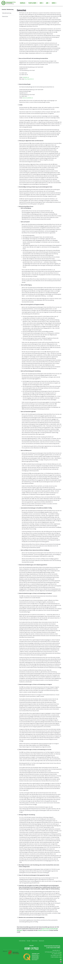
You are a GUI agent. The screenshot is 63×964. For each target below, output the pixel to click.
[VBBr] (8, 3)
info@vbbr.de (26, 77)
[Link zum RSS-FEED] (61, 960)
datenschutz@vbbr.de (28, 98)
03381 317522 (31, 948)
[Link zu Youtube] (61, 957)
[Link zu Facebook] (61, 955)
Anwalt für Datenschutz (43, 930)
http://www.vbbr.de (29, 79)
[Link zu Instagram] (61, 953)
